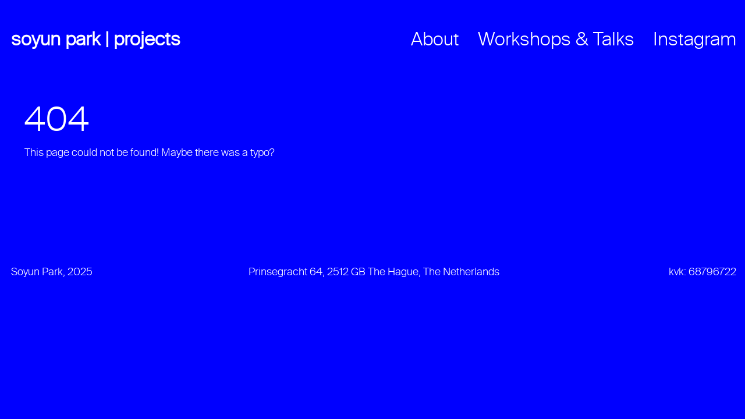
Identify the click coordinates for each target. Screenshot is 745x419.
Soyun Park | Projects (95, 40)
